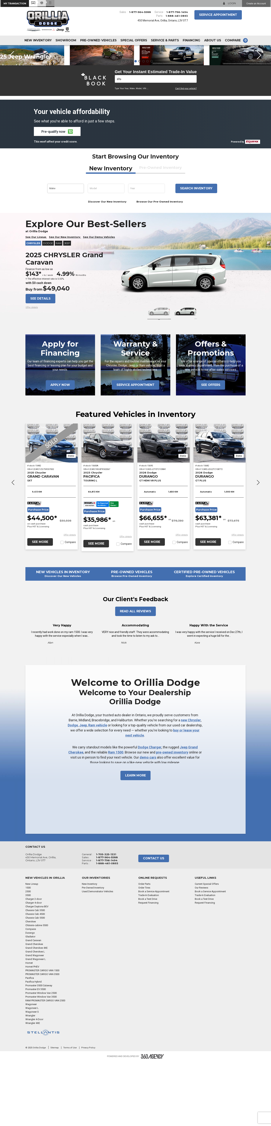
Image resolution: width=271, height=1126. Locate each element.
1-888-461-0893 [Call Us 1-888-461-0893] (177, 15)
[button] (15, 3)
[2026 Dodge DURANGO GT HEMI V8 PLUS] (163, 507)
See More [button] (40, 606)
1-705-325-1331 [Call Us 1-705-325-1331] (106, 918)
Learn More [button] (135, 840)
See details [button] (40, 363)
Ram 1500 (115, 817)
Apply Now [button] (60, 449)
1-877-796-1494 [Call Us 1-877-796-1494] (177, 12)
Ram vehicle (97, 790)
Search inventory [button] (196, 253)
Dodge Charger (149, 812)
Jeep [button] (67, 307)
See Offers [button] (210, 449)
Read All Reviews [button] (135, 676)
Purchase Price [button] (38, 574)
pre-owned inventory (172, 817)
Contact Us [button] (153, 923)
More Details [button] (43, 76)
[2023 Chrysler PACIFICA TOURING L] (107, 507)
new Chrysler (191, 785)
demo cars (148, 822)
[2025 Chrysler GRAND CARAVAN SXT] (51, 507)
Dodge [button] (48, 307)
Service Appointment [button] (218, 15)
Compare (70, 606)
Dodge (73, 790)
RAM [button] (58, 307)
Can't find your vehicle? (186, 153)
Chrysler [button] (33, 307)
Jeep (83, 790)
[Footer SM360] (152, 1121)
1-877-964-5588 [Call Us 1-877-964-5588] (140, 12)
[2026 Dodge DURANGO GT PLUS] (219, 507)
